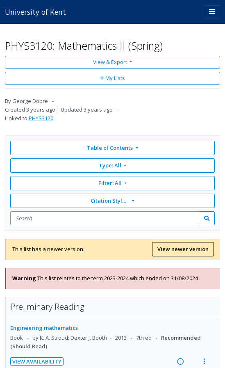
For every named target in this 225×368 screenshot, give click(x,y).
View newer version (183, 249)
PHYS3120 (41, 118)
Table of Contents (110, 147)
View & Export (110, 62)
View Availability (36, 361)
